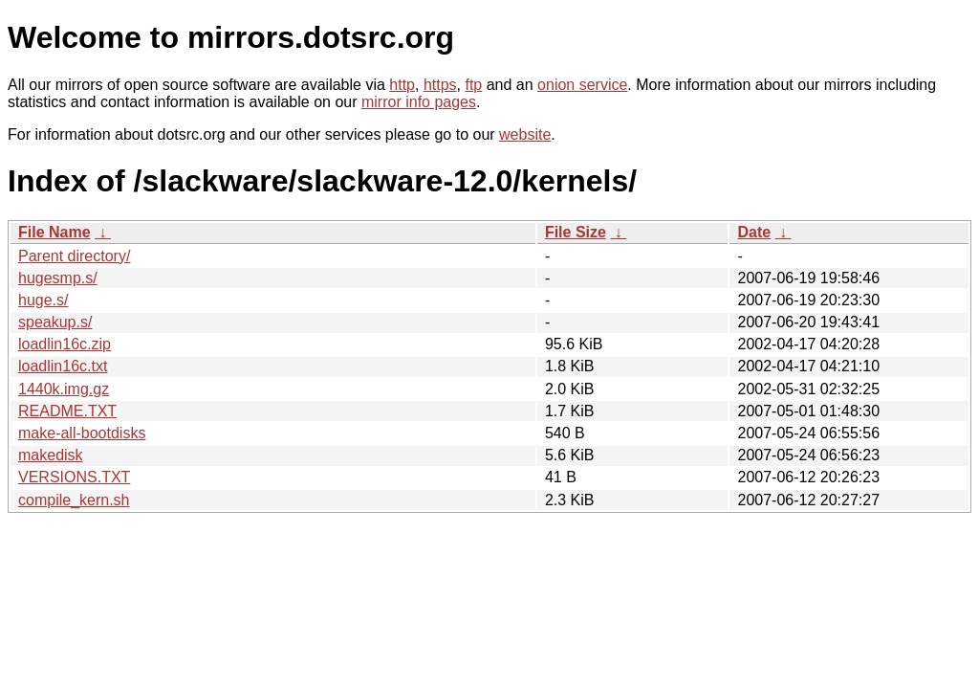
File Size (575, 232)
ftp (473, 85)
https (440, 85)
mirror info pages (418, 102)
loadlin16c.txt (62, 366)
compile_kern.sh (74, 500)
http (402, 85)
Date (754, 232)
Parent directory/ (74, 256)
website (525, 134)
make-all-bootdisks (81, 433)
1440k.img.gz (63, 389)
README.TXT (67, 411)
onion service (582, 85)
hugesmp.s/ (58, 278)
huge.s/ (43, 300)
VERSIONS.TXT (74, 477)
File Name (54, 232)
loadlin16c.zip (64, 344)
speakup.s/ (55, 322)
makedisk (50, 455)
